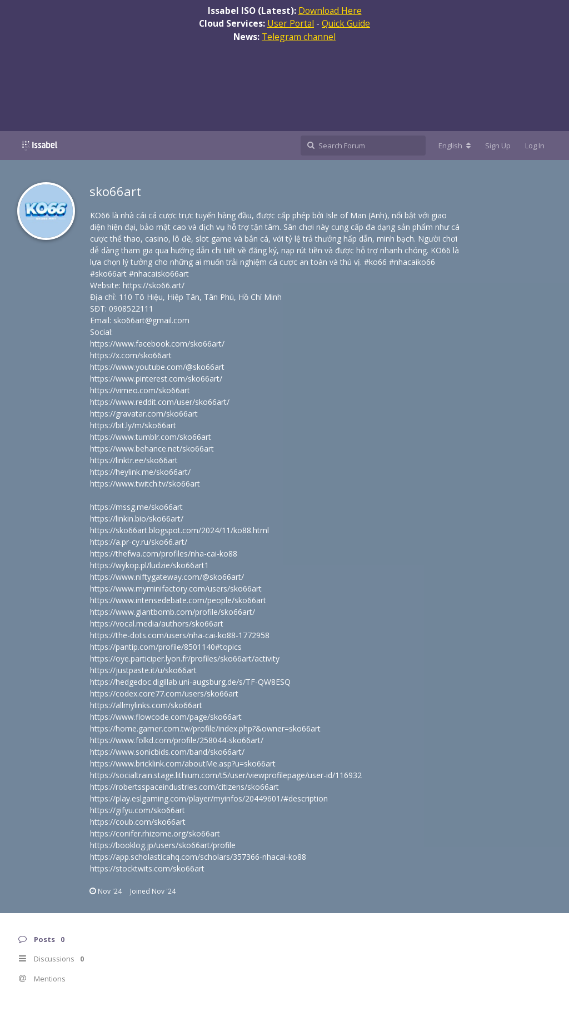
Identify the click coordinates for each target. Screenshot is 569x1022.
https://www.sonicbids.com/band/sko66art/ (167, 752)
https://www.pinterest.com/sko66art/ (156, 378)
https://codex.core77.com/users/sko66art (164, 693)
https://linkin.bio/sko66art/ (136, 518)
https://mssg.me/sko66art (136, 507)
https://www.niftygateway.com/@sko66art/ (167, 577)
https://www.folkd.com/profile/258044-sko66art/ (176, 740)
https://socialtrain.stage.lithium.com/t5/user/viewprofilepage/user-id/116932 (226, 775)
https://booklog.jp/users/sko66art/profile (163, 845)
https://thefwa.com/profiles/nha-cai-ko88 (163, 553)
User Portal (290, 23)
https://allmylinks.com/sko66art (146, 705)
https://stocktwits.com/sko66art (147, 868)
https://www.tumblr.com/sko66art (150, 437)
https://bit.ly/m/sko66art (133, 425)
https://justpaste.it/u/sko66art (143, 670)
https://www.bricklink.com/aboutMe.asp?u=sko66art (183, 763)
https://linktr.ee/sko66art (134, 460)
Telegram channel (299, 37)
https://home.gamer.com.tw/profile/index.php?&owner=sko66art (205, 728)
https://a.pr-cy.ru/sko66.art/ (138, 542)
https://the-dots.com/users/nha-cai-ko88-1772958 (179, 635)
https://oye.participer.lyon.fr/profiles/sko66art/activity (184, 658)
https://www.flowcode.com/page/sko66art (166, 717)
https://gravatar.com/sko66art (144, 413)
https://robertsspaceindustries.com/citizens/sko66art (184, 786)
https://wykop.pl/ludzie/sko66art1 (149, 565)
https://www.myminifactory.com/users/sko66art (176, 588)
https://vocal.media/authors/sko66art (156, 623)
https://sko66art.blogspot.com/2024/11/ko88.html (179, 530)
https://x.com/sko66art (131, 355)
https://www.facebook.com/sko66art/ (157, 343)
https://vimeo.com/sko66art (140, 390)
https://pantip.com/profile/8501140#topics (166, 647)
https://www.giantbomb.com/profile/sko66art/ (172, 612)
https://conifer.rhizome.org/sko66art (155, 833)
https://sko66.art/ (153, 285)
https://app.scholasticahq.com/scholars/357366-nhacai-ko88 (198, 856)
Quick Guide (346, 23)
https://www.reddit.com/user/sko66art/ (159, 402)
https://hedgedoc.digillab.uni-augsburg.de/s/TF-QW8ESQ (190, 682)
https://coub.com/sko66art (138, 821)
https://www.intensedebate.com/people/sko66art (178, 600)
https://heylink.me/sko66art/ (140, 472)
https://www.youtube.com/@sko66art (157, 367)
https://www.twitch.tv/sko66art (145, 483)
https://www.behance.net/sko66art (152, 448)
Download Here (330, 10)
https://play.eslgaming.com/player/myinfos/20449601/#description (209, 798)
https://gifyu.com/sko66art (137, 810)
